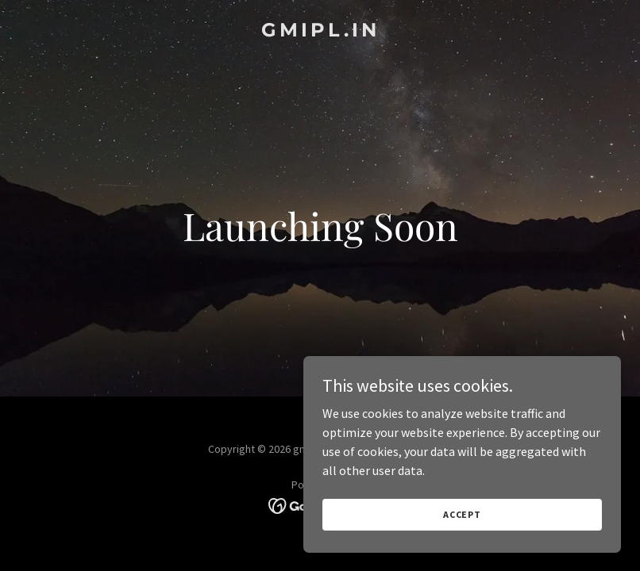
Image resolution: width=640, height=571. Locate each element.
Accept (462, 514)
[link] (320, 32)
